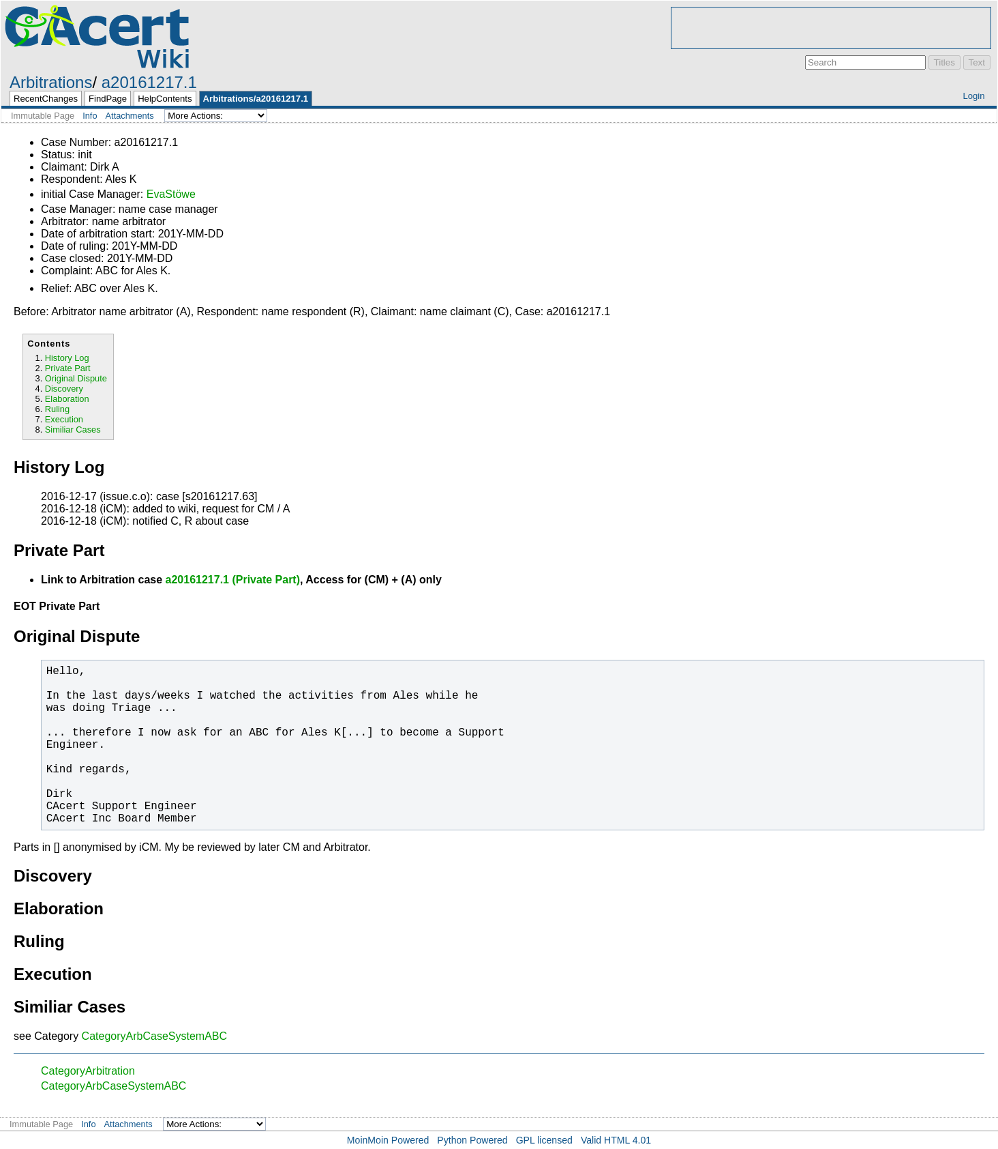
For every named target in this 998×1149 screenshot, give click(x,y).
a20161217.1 (149, 82)
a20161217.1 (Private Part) (233, 579)
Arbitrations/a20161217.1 (255, 98)
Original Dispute (76, 378)
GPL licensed (544, 1140)
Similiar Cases (73, 429)
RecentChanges (46, 98)
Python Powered (472, 1140)
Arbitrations (51, 82)
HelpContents (165, 98)
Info (89, 116)
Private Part (68, 368)
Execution (64, 419)
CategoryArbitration (88, 1071)
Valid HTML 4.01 (616, 1140)
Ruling (57, 409)
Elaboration (67, 399)
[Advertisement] (831, 28)
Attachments (130, 116)
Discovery (64, 388)
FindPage (108, 98)
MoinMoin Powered (388, 1140)
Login (973, 96)
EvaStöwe (171, 194)
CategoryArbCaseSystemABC (154, 1036)
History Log (67, 358)
